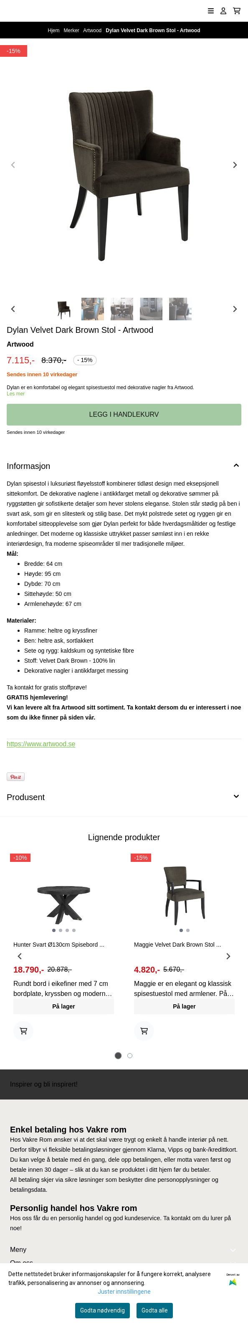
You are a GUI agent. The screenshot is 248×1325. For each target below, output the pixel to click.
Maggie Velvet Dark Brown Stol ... (177, 944)
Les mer (16, 394)
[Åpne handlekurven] (237, 11)
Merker (72, 30)
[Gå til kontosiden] (223, 11)
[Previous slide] (13, 165)
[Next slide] (234, 165)
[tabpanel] (64, 953)
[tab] (118, 1055)
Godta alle (155, 1310)
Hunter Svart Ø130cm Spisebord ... (58, 944)
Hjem (54, 30)
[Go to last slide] (13, 309)
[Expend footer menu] (235, 1249)
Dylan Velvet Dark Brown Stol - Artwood (153, 30)
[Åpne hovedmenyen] (211, 11)
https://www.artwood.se (41, 743)
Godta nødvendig (102, 1310)
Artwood (93, 30)
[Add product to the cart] (23, 1031)
